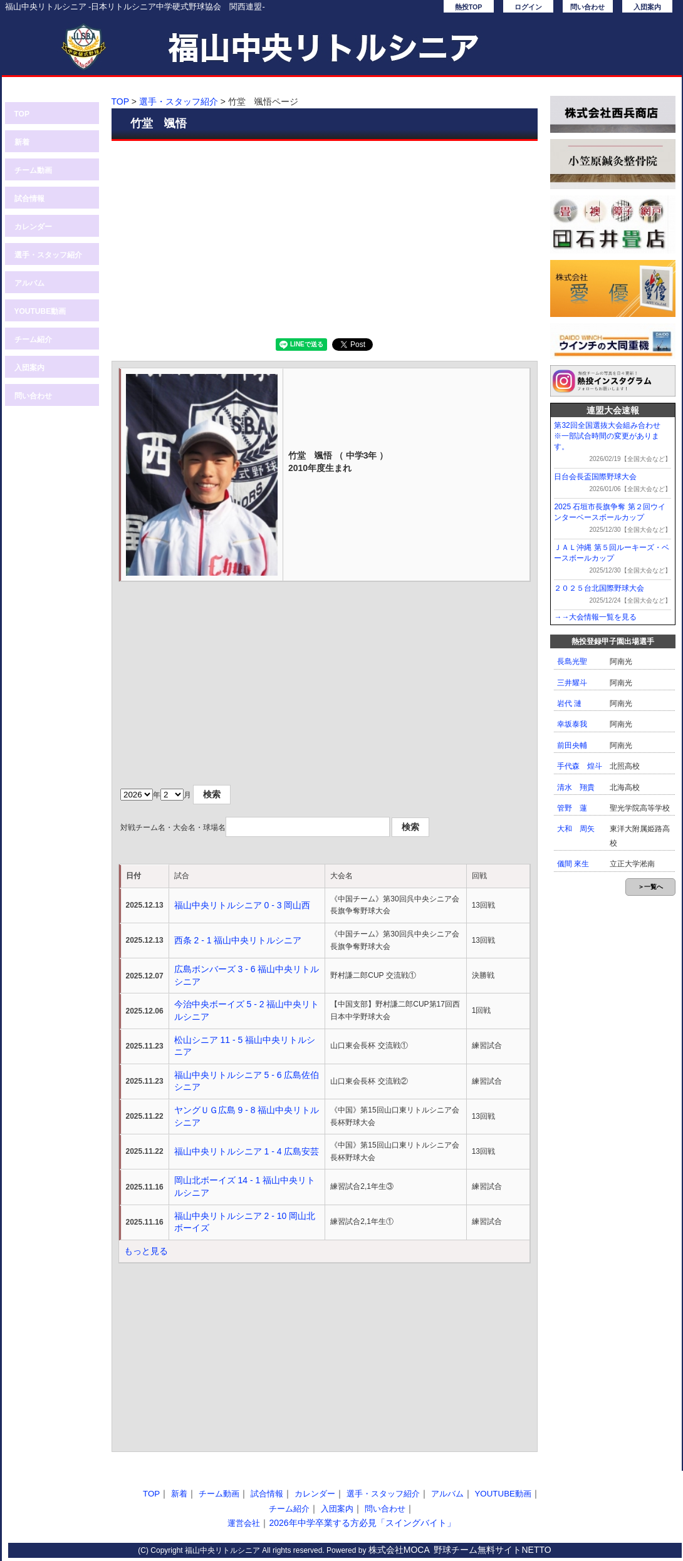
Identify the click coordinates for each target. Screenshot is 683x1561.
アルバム (29, 283)
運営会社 (243, 1523)
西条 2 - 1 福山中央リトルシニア (238, 940)
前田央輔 (572, 745)
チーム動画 (33, 170)
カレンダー (33, 226)
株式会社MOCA (399, 1550)
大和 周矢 (576, 828)
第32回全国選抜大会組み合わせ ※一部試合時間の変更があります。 (610, 436)
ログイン (528, 7)
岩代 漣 (569, 703)
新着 (21, 142)
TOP (21, 114)
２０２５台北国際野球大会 (599, 588)
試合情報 (29, 198)
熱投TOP (468, 7)
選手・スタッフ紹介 (48, 255)
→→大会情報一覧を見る (595, 617)
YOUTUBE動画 (40, 311)
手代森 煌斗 (579, 766)
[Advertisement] (325, 238)
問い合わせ (587, 7)
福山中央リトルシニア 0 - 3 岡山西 (242, 905)
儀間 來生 (573, 863)
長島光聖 (572, 661)
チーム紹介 (33, 339)
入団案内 (647, 7)
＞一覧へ (650, 886)
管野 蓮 (572, 808)
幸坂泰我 (572, 724)
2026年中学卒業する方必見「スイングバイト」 (362, 1523)
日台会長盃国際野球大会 (595, 476)
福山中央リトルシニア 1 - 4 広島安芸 (247, 1151)
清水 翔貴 (576, 787)
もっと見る (146, 1251)
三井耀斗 (572, 682)
